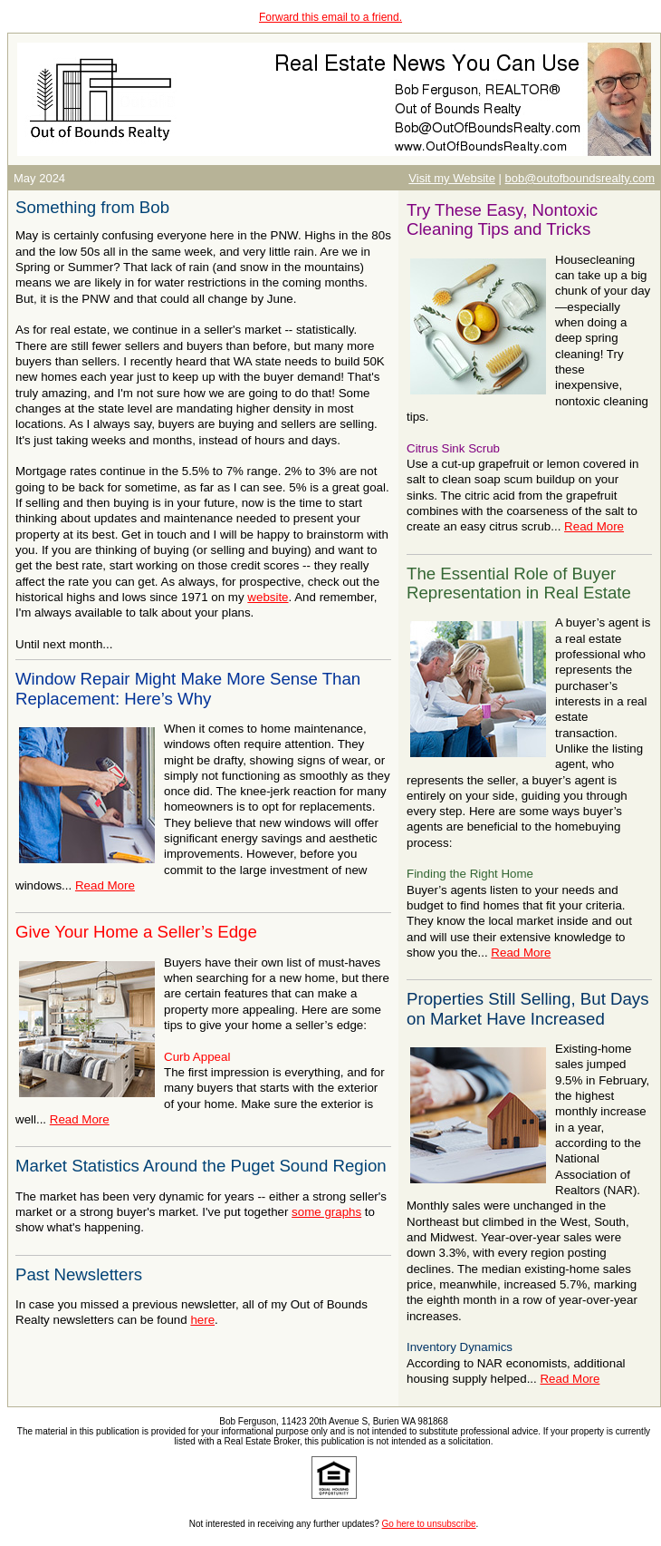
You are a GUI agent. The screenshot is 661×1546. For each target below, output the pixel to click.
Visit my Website (451, 178)
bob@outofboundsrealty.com (580, 178)
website (267, 597)
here (202, 1320)
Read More (105, 885)
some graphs (326, 1212)
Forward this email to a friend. (330, 17)
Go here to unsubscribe (429, 1524)
